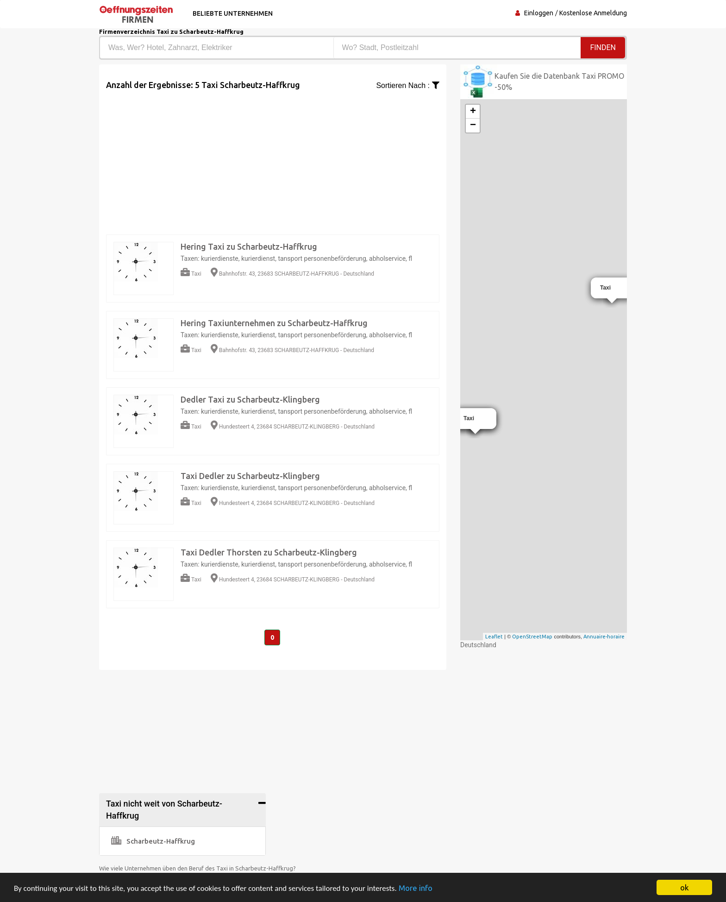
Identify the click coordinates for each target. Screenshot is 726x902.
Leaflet (494, 636)
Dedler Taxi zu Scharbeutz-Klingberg (250, 399)
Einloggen (538, 13)
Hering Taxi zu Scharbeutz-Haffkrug (249, 246)
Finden (603, 47)
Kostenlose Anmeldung (593, 13)
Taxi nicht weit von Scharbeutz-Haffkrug (164, 809)
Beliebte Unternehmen (233, 13)
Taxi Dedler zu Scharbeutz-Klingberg (250, 475)
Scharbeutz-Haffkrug (153, 841)
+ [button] (473, 112)
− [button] (473, 125)
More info (415, 887)
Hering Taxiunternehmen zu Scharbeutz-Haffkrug (274, 323)
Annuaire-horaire (604, 636)
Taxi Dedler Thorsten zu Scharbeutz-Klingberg (269, 552)
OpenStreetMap (532, 636)
